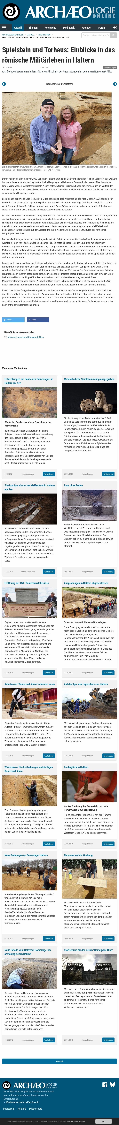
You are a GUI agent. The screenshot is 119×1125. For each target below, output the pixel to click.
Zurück (59, 1061)
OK (103, 1121)
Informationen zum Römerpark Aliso (25, 337)
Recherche (50, 27)
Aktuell (18, 27)
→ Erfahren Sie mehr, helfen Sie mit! (21, 1102)
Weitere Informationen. (76, 1121)
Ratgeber (86, 27)
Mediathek (69, 27)
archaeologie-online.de (12, 35)
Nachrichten (44, 35)
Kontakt (22, 1108)
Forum (102, 27)
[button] (13, 319)
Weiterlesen (48, 474)
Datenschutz (35, 1108)
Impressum (8, 1108)
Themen (33, 27)
